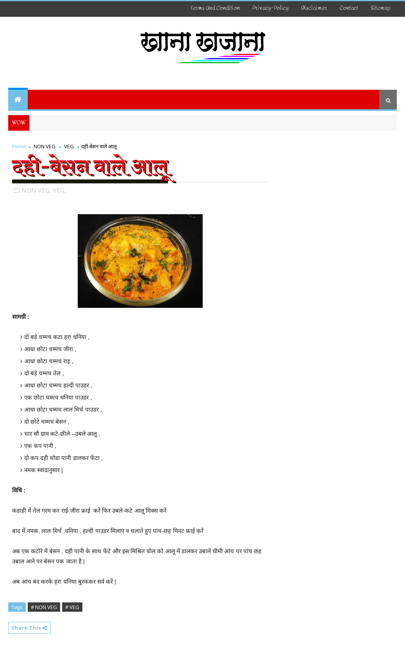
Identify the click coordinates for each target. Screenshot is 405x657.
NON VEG (44, 146)
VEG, (59, 190)
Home (19, 146)
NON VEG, (36, 190)
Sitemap (381, 8)
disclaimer (314, 8)
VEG (69, 146)
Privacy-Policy (270, 8)
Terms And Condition (215, 8)
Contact (349, 8)
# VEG (72, 607)
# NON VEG (44, 607)
